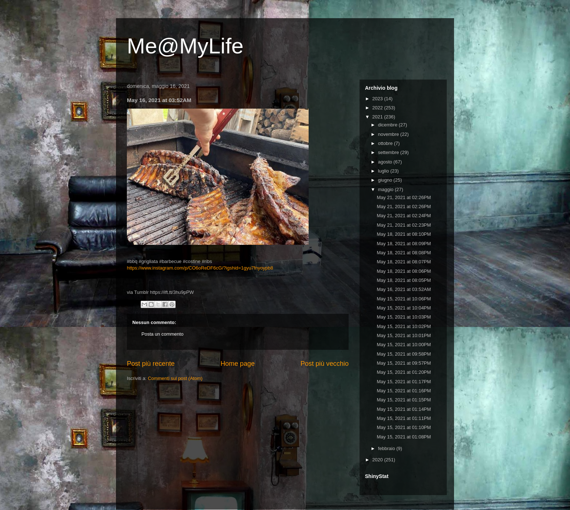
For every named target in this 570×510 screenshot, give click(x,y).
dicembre (388, 125)
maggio (386, 189)
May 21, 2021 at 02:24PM (404, 215)
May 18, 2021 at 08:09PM (404, 243)
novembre (389, 134)
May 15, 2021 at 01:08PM (404, 437)
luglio (384, 171)
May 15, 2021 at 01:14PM (404, 409)
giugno (386, 180)
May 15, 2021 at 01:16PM (404, 390)
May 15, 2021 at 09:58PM (404, 354)
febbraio (387, 448)
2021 (378, 117)
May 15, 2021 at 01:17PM (404, 381)
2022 (378, 107)
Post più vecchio (325, 363)
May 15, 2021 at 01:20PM (404, 372)
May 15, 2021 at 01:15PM (404, 399)
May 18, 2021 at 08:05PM (404, 280)
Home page (237, 363)
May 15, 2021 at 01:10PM (404, 427)
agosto (386, 162)
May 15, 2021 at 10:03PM (404, 317)
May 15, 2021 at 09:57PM (404, 363)
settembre (389, 152)
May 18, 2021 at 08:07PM (404, 261)
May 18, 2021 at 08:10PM (404, 234)
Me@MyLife (185, 46)
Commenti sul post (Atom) (175, 378)
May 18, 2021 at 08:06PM (404, 271)
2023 (378, 98)
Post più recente (150, 363)
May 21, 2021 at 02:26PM (404, 197)
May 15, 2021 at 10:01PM (404, 335)
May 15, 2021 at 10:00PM (404, 344)
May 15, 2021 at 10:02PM (404, 326)
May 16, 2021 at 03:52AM (404, 289)
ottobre (386, 143)
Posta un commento (162, 334)
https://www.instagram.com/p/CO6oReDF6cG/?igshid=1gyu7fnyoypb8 (200, 268)
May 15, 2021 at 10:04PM (404, 308)
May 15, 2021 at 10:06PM (404, 298)
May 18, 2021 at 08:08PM (404, 252)
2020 (378, 459)
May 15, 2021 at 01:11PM (404, 418)
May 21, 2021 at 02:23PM (404, 225)
